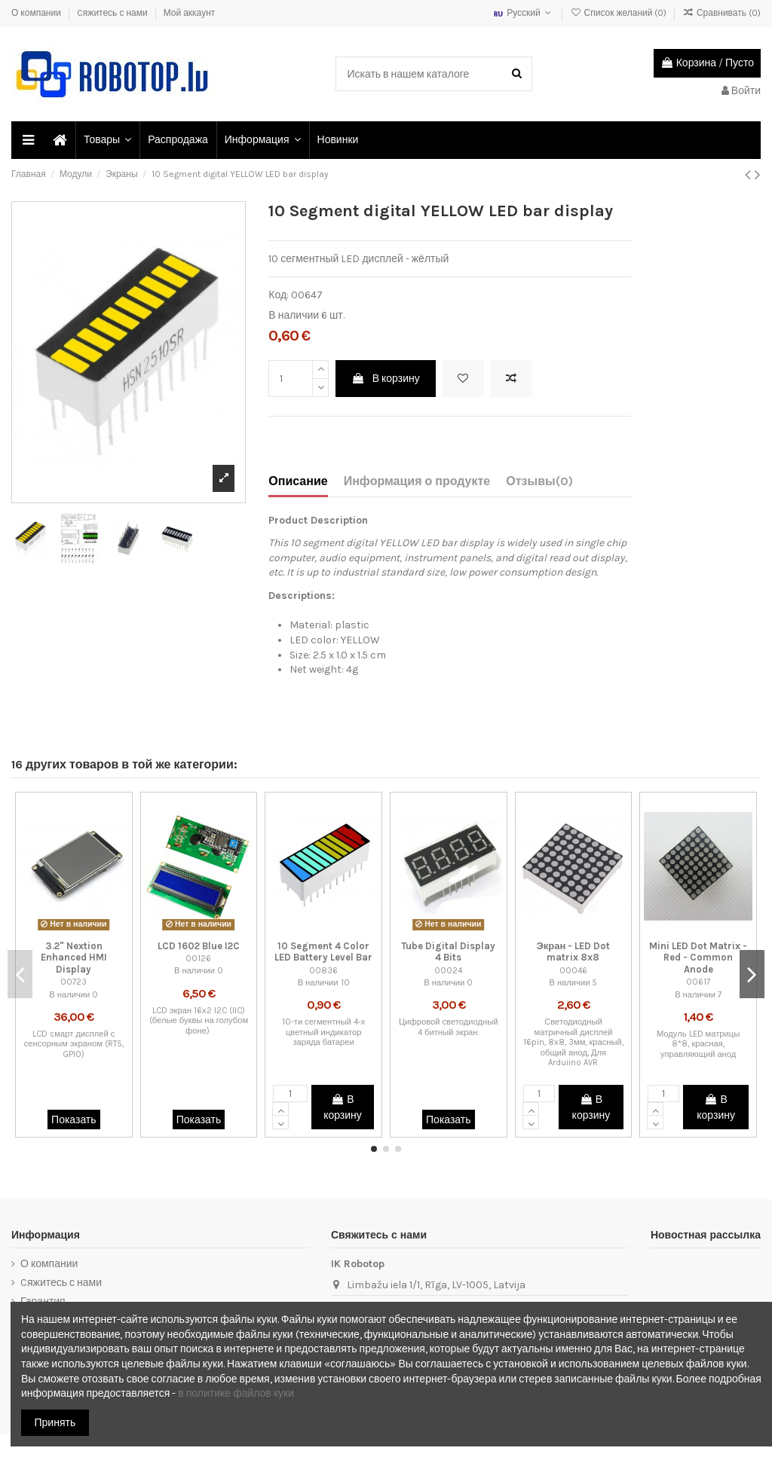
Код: (278, 295)
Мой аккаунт (190, 13)
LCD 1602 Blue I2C (199, 945)
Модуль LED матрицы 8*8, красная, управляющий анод (698, 1044)
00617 (698, 982)
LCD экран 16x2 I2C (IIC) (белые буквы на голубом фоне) (198, 1021)
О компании (37, 13)
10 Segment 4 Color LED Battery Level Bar (323, 952)
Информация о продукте (417, 481)
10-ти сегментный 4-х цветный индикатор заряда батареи (324, 1032)
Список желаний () (619, 13)
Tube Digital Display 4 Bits (448, 952)
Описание (297, 481)
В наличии (293, 315)
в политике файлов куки (236, 1393)
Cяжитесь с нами (113, 13)
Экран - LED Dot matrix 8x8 (574, 952)
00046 (573, 971)
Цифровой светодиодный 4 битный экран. (448, 1027)
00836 (323, 971)
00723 (73, 982)
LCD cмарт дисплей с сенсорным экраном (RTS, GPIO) (74, 1044)
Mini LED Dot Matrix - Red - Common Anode (698, 957)
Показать (73, 1119)
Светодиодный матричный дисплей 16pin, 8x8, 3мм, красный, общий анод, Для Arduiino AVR (573, 1042)
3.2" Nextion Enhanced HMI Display (74, 957)
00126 (198, 959)
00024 (448, 971)
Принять (55, 1422)
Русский (523, 13)
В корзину (385, 378)
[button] (107, 140)
